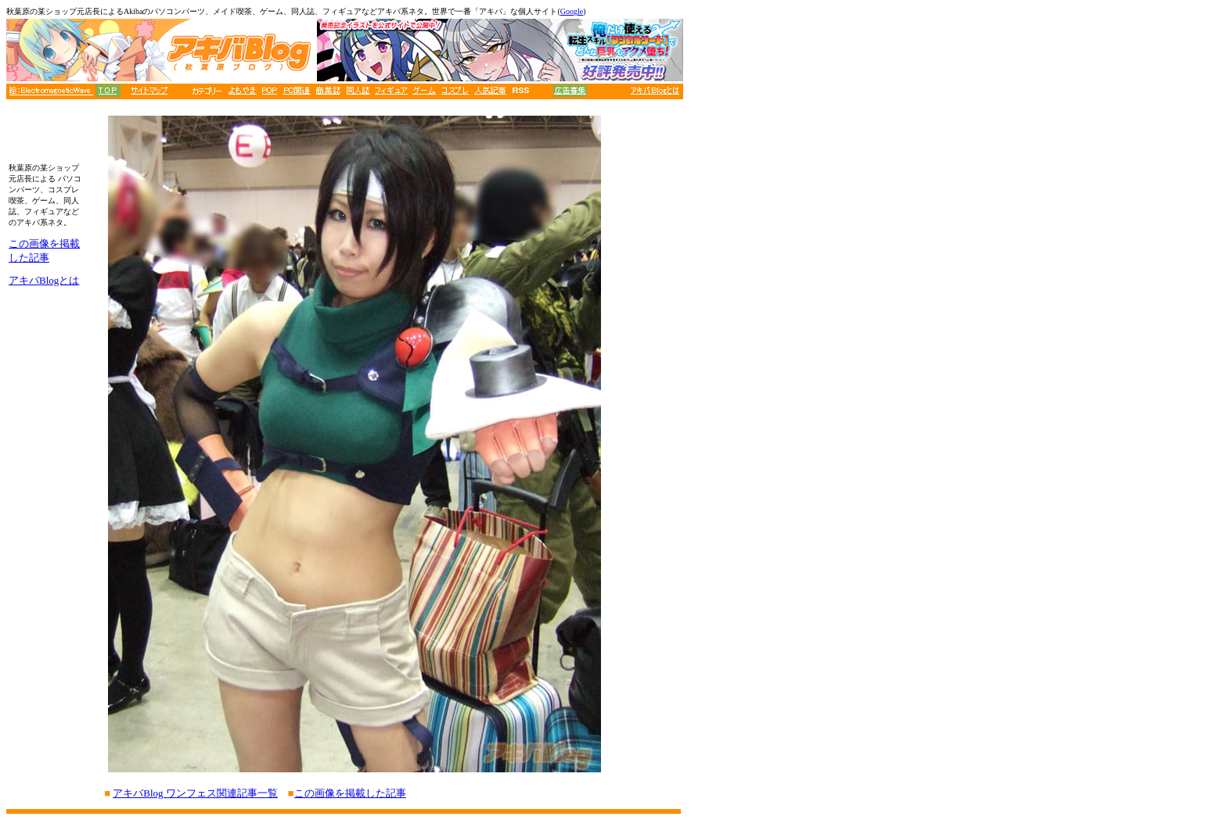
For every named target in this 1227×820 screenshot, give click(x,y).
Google (571, 11)
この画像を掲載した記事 (350, 793)
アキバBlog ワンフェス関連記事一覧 (195, 793)
